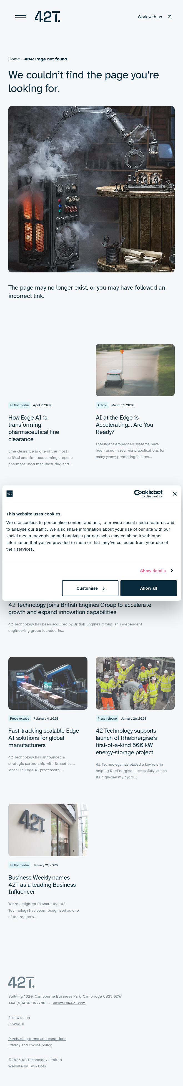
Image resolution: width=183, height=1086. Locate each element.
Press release (19, 720)
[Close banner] (175, 493)
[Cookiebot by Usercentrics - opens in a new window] (138, 493)
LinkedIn (16, 1023)
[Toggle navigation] (20, 16)
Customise (90, 588)
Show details (153, 570)
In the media (19, 407)
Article (102, 407)
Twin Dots (37, 1066)
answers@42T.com (69, 1002)
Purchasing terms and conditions (37, 1038)
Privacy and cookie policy (30, 1044)
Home (14, 59)
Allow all (148, 588)
